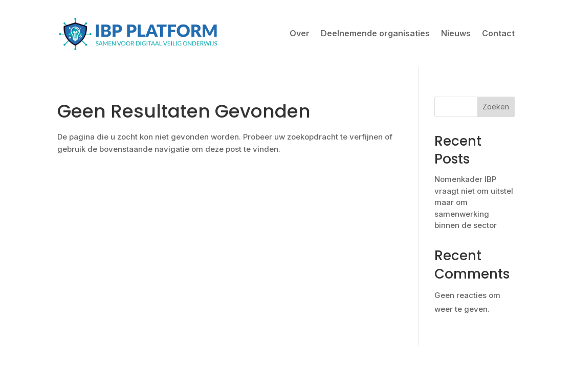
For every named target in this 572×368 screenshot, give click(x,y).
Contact (498, 33)
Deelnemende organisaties (375, 33)
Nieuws (456, 33)
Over (300, 33)
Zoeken (495, 106)
